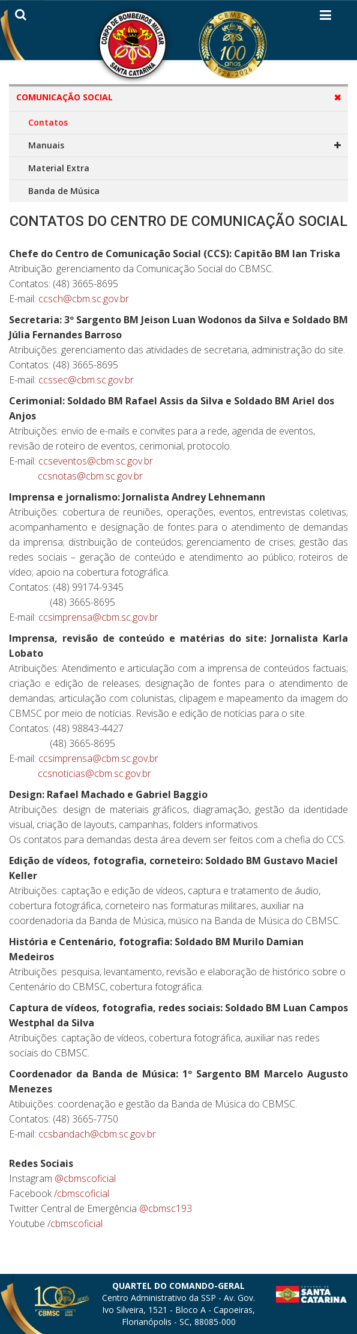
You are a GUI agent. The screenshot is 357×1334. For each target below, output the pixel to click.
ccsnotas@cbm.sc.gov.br (90, 476)
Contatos (48, 122)
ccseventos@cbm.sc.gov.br (95, 461)
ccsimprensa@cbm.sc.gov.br (98, 617)
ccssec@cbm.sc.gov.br (86, 379)
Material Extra (58, 168)
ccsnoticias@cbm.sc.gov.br (94, 773)
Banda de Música (64, 190)
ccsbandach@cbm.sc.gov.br (97, 1134)
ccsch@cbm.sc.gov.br (83, 298)
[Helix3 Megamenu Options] (325, 17)
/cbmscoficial (81, 1193)
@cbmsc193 (165, 1208)
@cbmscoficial (85, 1178)
